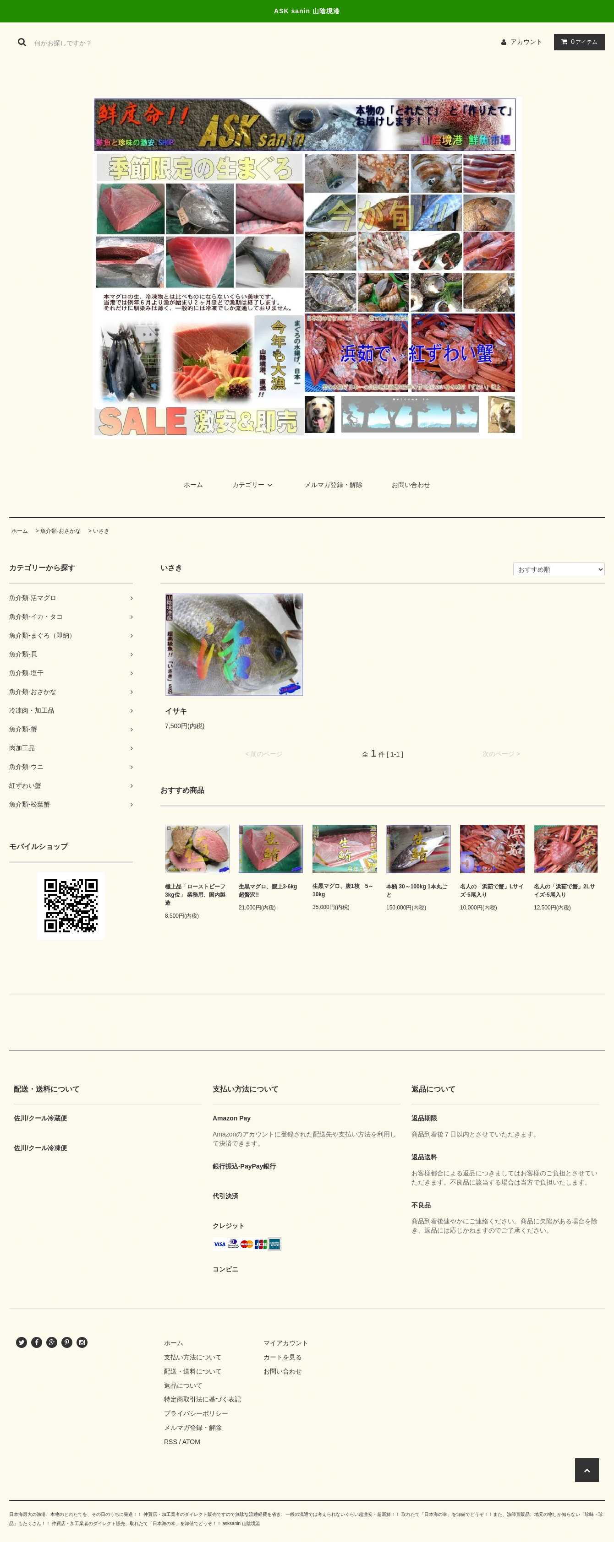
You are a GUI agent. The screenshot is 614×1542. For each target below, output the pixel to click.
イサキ (176, 711)
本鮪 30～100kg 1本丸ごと (416, 890)
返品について (183, 1385)
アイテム (577, 41)
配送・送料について (193, 1371)
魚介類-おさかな (60, 531)
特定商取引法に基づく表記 (202, 1399)
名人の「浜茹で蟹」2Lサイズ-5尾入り (564, 890)
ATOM (191, 1441)
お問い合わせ (411, 484)
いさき (101, 531)
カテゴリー (253, 484)
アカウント (526, 41)
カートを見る (282, 1357)
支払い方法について (193, 1357)
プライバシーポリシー (196, 1413)
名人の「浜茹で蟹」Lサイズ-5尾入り (492, 890)
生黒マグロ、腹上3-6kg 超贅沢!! (270, 890)
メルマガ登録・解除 (333, 484)
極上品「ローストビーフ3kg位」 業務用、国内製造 (195, 894)
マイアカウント (285, 1343)
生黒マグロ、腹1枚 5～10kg (342, 890)
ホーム (193, 484)
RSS (170, 1441)
